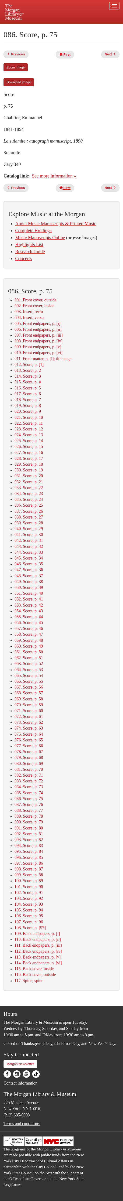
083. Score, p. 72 (28, 781)
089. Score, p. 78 (28, 816)
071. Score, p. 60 (28, 710)
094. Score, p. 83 (28, 845)
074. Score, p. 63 (28, 728)
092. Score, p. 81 (28, 834)
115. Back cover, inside (34, 968)
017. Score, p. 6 (27, 394)
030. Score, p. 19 (28, 470)
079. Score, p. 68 (28, 757)
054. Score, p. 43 (28, 611)
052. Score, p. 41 (28, 599)
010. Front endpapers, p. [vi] (38, 352)
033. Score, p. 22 (28, 487)
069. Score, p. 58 (28, 699)
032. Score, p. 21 (28, 482)
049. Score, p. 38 (28, 581)
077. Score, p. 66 (28, 746)
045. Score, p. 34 (28, 558)
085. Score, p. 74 (28, 793)
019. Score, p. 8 (27, 405)
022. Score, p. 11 (28, 423)
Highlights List (29, 244)
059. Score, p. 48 (28, 640)
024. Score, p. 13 (28, 435)
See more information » (54, 175)
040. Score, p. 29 (28, 528)
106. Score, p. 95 (28, 916)
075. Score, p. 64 (28, 734)
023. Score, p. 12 (28, 429)
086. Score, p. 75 (28, 798)
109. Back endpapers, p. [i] (37, 933)
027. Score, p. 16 (28, 452)
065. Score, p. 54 (28, 675)
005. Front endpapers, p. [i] (37, 323)
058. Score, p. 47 (28, 634)
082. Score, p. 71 (28, 775)
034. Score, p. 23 (28, 493)
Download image (19, 82)
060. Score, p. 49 (28, 646)
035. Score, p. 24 (28, 499)
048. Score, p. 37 (28, 575)
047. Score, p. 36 (28, 569)
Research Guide (30, 251)
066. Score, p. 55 (28, 681)
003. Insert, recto (28, 311)
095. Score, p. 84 (28, 851)
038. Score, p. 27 (28, 517)
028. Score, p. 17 (28, 458)
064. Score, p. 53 (28, 669)
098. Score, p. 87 (28, 869)
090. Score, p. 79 (28, 822)
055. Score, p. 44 (28, 616)
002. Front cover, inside (34, 306)
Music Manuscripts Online (40, 237)
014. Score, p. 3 (27, 376)
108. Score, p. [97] (30, 927)
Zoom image (16, 67)
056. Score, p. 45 (28, 622)
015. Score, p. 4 (27, 382)
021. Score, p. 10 (28, 417)
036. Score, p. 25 (28, 505)
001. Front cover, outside (35, 300)
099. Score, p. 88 (28, 875)
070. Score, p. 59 (28, 705)
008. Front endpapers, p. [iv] (38, 341)
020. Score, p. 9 (27, 411)
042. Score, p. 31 (28, 540)
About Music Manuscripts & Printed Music (55, 223)
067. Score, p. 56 (28, 687)
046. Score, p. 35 (28, 564)
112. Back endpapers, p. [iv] (38, 951)
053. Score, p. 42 (28, 605)
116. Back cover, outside (35, 974)
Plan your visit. (22, 27)
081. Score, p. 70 (28, 769)
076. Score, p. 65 (28, 740)
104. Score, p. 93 (28, 904)
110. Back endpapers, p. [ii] (37, 939)
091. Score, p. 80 (28, 828)
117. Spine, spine (28, 980)
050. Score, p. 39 (28, 587)
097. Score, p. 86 (28, 863)
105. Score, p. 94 (28, 910)
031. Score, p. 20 (28, 476)
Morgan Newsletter (20, 1064)
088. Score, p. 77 (28, 810)
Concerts (23, 258)
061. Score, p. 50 (28, 652)
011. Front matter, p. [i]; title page (42, 358)
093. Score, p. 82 (28, 839)
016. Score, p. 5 (27, 388)
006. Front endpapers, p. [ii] (37, 329)
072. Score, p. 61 (28, 716)
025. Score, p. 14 (28, 440)
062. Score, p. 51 (28, 657)
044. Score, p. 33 (28, 552)
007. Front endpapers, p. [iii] (38, 335)
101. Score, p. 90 (28, 886)
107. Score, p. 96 (28, 922)
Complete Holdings (33, 230)
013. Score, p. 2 (27, 370)
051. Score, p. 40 (28, 593)
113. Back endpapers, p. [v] (37, 957)
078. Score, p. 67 (28, 751)
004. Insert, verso (29, 317)
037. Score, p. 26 (28, 511)
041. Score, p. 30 (28, 534)
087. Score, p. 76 (28, 804)
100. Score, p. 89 (28, 880)
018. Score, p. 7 (27, 399)
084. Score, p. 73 (28, 787)
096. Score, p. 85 (28, 857)
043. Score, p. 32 (28, 546)
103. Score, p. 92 (28, 898)
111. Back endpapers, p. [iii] (38, 945)
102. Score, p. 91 (28, 892)
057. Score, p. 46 (28, 628)
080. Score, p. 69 (28, 763)
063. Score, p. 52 (28, 663)
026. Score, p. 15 (28, 446)
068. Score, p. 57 (28, 693)
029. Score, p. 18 (28, 464)
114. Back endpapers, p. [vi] (38, 963)
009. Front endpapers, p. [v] (37, 347)
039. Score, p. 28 (28, 523)
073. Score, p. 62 (28, 722)
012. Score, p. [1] (29, 364)
